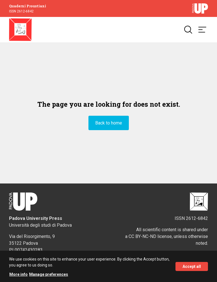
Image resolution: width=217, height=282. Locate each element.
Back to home (108, 123)
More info (18, 276)
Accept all (192, 268)
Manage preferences (48, 276)
